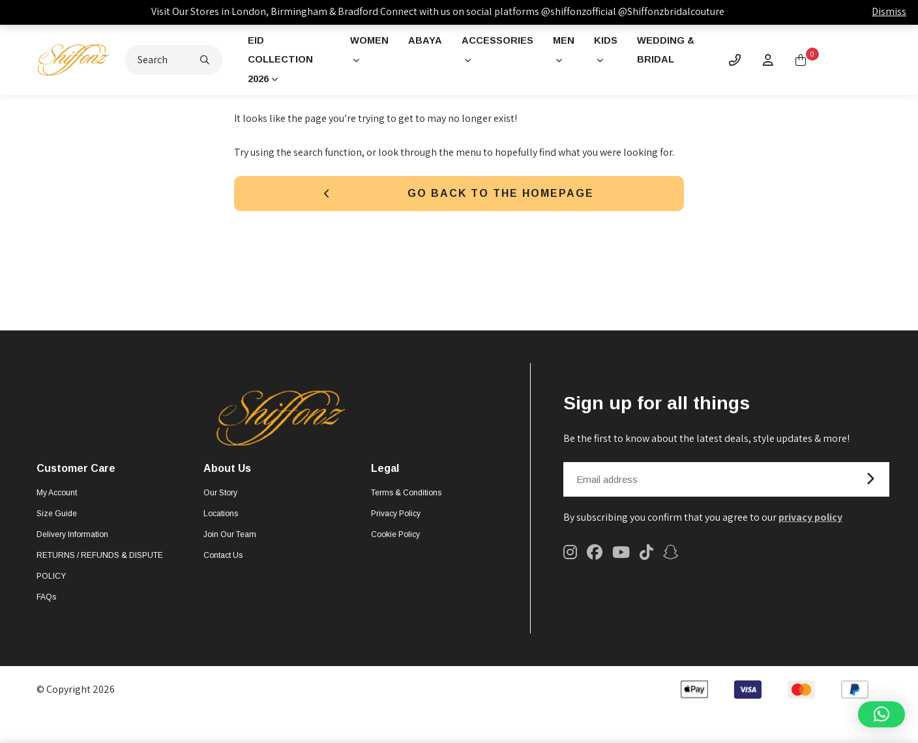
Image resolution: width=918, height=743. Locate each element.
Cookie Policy (395, 539)
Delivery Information (72, 539)
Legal (385, 474)
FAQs (46, 602)
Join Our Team (229, 539)
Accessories (501, 41)
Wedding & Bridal (671, 52)
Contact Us (223, 560)
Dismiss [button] (889, 11)
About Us (227, 474)
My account (57, 498)
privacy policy (810, 522)
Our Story (220, 498)
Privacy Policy (396, 518)
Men (570, 41)
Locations (220, 518)
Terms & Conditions (406, 498)
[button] (881, 714)
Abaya (424, 41)
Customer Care (76, 474)
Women (366, 41)
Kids (614, 41)
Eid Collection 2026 (288, 62)
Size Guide (57, 518)
